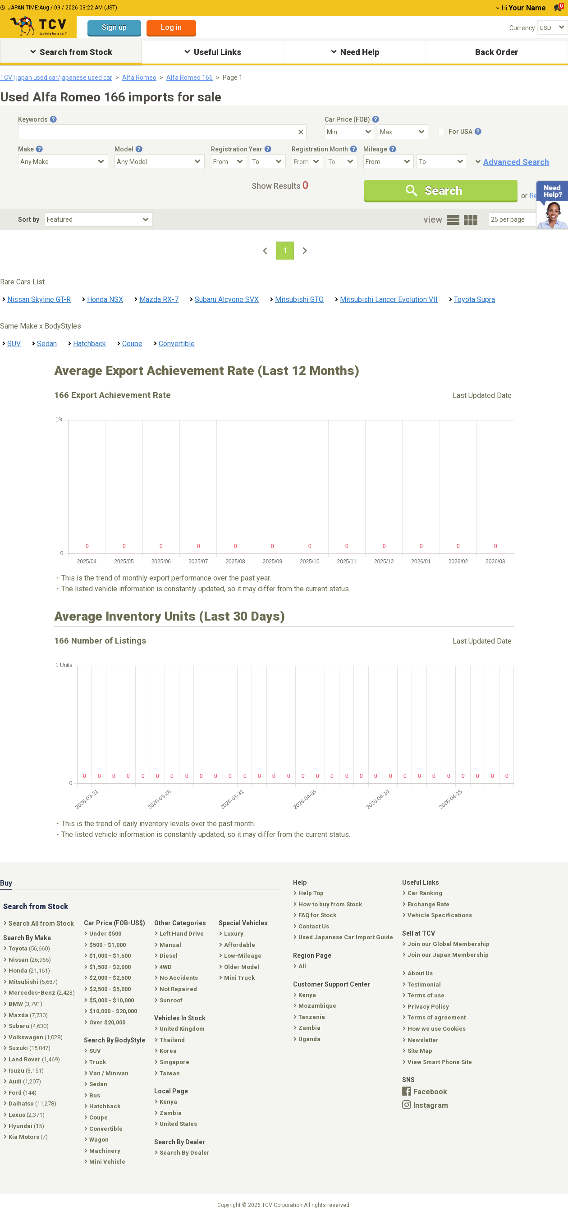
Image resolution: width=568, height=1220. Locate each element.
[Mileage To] (442, 161)
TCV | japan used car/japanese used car (56, 77)
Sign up (114, 27)
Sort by (28, 219)
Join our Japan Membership (446, 954)
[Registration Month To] (341, 161)
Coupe (132, 343)
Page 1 (233, 77)
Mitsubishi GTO (299, 299)
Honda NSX (105, 299)
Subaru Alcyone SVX (227, 299)
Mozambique (315, 1005)
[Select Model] (160, 161)
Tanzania (310, 1017)
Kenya (305, 995)
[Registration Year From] (229, 161)
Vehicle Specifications (438, 915)
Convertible (177, 343)
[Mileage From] (388, 161)
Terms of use (424, 995)
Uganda (308, 1039)
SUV (14, 343)
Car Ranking (423, 893)
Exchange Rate (426, 904)
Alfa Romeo (139, 77)
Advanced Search (516, 162)
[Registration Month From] (307, 161)
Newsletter (421, 1040)
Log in (171, 27)
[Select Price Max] (403, 131)
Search (434, 190)
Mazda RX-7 (159, 299)
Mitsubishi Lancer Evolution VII (389, 299)
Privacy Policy (426, 1006)
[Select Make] (63, 161)
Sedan (47, 343)
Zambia (308, 1027)
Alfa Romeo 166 (189, 77)
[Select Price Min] (350, 131)
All (300, 966)
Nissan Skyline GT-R (39, 299)
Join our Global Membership (447, 944)
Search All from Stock (39, 923)
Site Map (418, 1050)
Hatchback (89, 343)
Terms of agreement (435, 1017)
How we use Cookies (435, 1028)
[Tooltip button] (53, 119)
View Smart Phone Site (438, 1062)
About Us (418, 973)
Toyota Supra (474, 299)
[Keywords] (162, 131)
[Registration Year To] (268, 161)
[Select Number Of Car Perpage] (519, 219)
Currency (522, 28)
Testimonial (422, 984)
